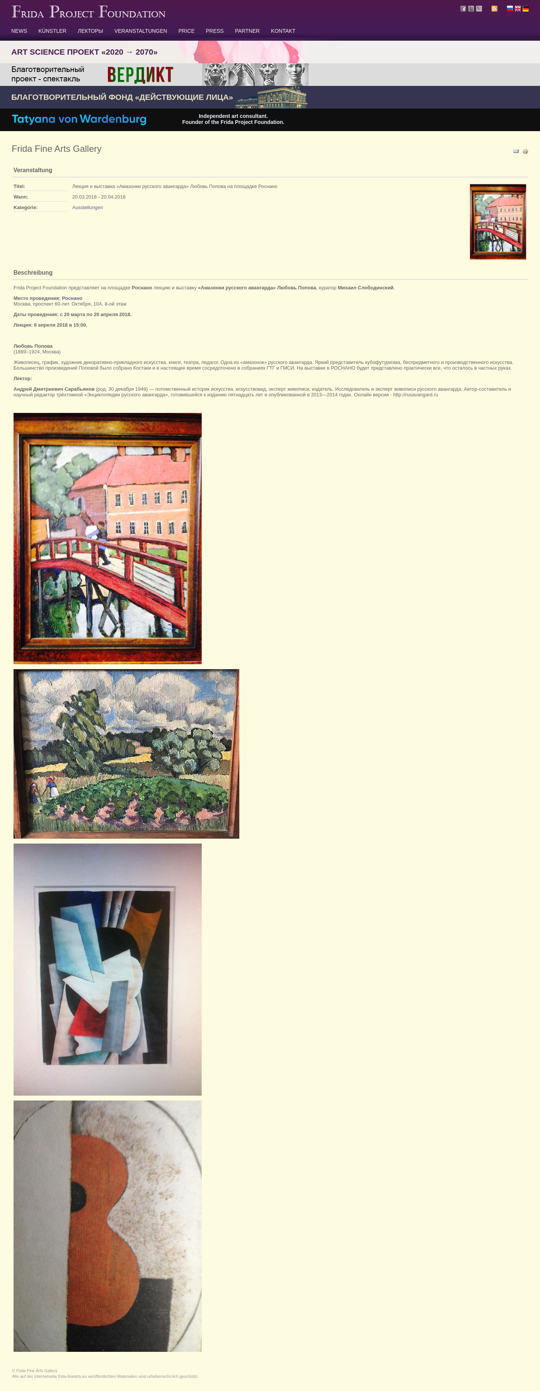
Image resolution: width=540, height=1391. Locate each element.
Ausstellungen (87, 207)
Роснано (72, 298)
